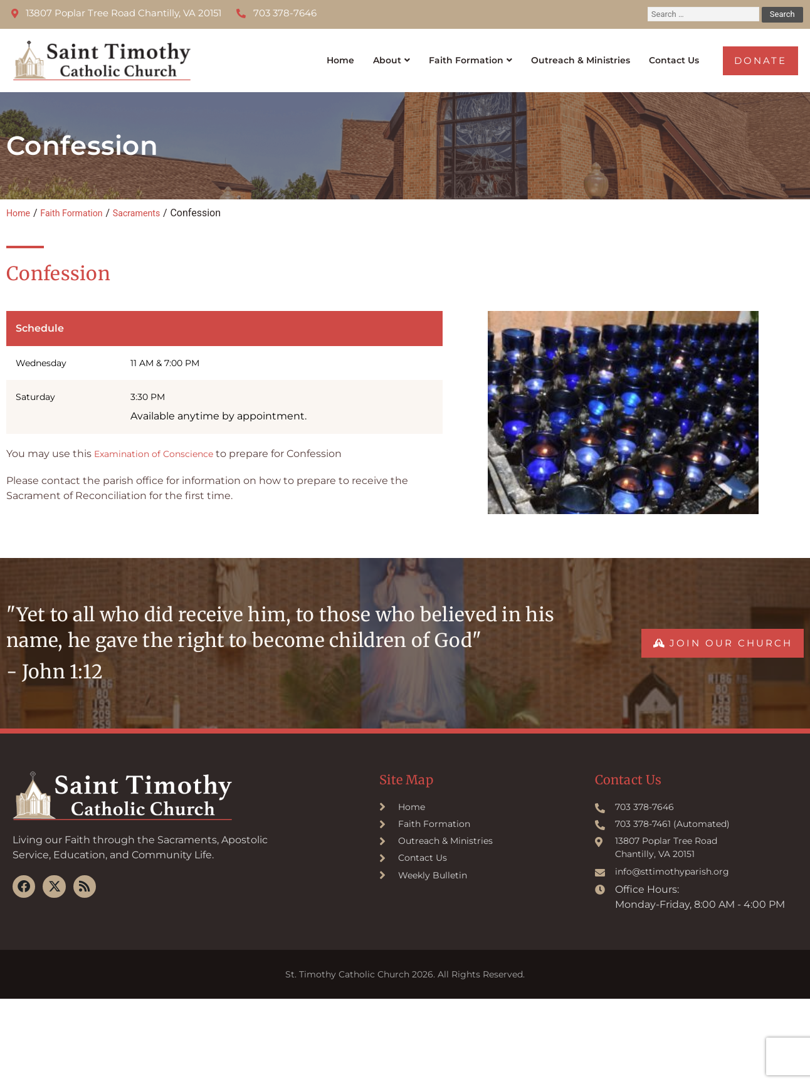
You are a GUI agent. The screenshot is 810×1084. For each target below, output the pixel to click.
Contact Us (676, 56)
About (361, 56)
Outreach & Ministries (573, 56)
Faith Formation (447, 56)
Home (310, 56)
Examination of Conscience (162, 445)
